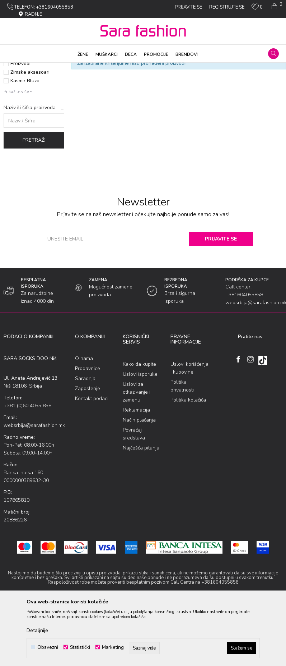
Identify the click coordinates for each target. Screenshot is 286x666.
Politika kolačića (188, 462)
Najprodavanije (27, 109)
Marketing (113, 647)
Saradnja (85, 441)
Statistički (80, 647)
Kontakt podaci (91, 461)
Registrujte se (226, 7)
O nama (84, 421)
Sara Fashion (17, 67)
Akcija (17, 117)
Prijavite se (222, 301)
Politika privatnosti (182, 448)
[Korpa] (276, 6)
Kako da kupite (139, 426)
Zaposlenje (87, 451)
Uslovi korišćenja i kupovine (189, 430)
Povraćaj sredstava (134, 496)
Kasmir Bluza (24, 143)
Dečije (101, 67)
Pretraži (34, 202)
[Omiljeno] (257, 8)
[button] (273, 53)
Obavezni (47, 647)
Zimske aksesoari (30, 134)
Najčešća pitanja (141, 510)
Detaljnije (37, 630)
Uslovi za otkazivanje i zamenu (136, 454)
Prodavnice (87, 431)
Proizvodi (44, 67)
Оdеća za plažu (74, 67)
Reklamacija (136, 472)
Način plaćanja (139, 482)
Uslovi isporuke (140, 436)
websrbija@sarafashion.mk (34, 488)
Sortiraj (194, 79)
